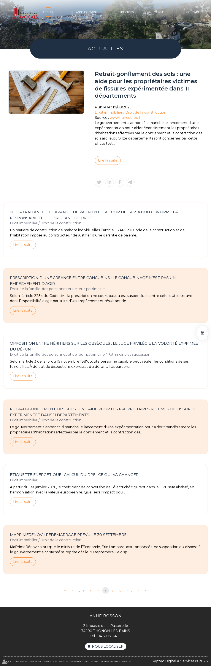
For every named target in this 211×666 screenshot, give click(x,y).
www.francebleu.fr (126, 118)
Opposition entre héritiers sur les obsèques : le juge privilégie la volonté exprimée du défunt (104, 346)
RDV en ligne (202, 333)
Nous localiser (108, 646)
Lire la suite (107, 160)
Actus (159, 12)
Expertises (126, 12)
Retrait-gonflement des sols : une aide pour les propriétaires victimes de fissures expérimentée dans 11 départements (102, 412)
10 (120, 590)
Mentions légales (110, 662)
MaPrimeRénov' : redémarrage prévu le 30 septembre (68, 534)
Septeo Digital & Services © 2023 (180, 661)
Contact (192, 12)
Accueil (48, 12)
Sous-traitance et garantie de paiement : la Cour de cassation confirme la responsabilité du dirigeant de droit (94, 215)
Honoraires (76, 662)
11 (128, 590)
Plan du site (91, 662)
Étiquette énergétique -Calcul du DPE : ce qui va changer (74, 474)
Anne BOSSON (86, 12)
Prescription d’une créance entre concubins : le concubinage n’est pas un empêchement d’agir (93, 280)
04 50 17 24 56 (109, 636)
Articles (126, 662)
